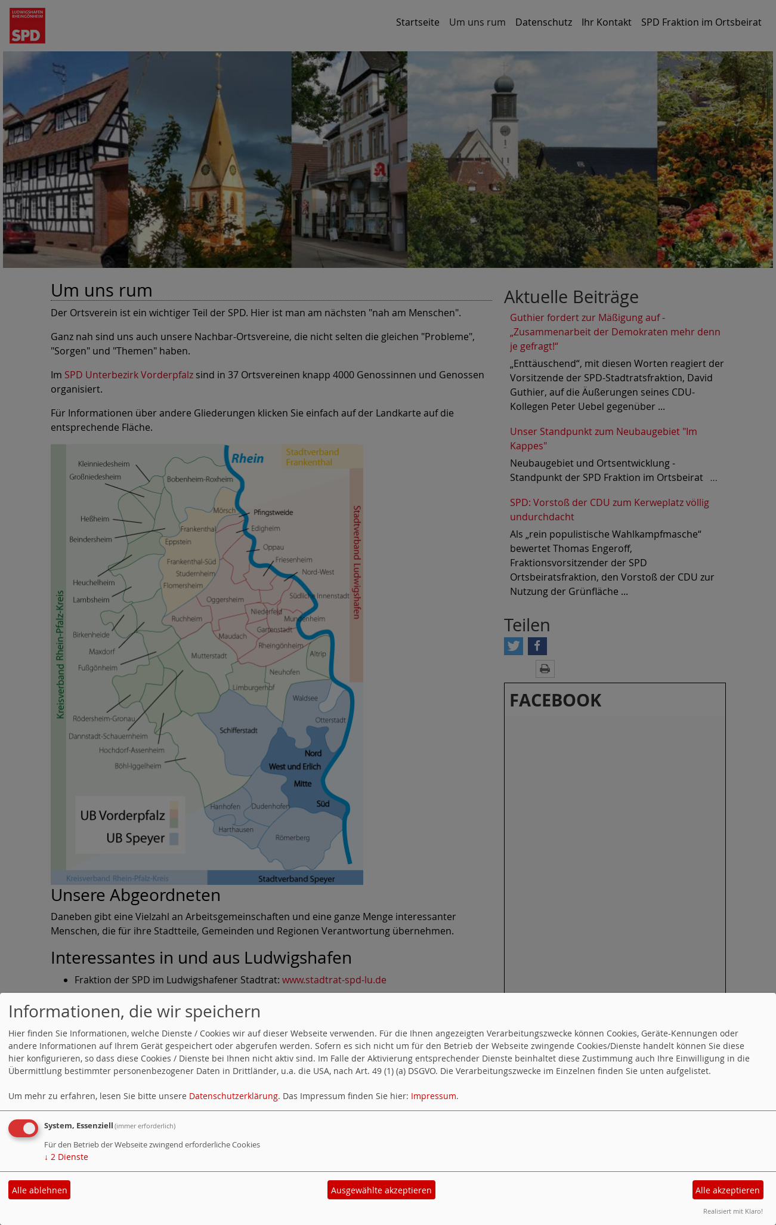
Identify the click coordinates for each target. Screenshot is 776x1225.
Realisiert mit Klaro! (733, 1211)
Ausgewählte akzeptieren (381, 1190)
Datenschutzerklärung (233, 1095)
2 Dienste (66, 1156)
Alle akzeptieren (727, 1190)
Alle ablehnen (39, 1190)
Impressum (433, 1095)
